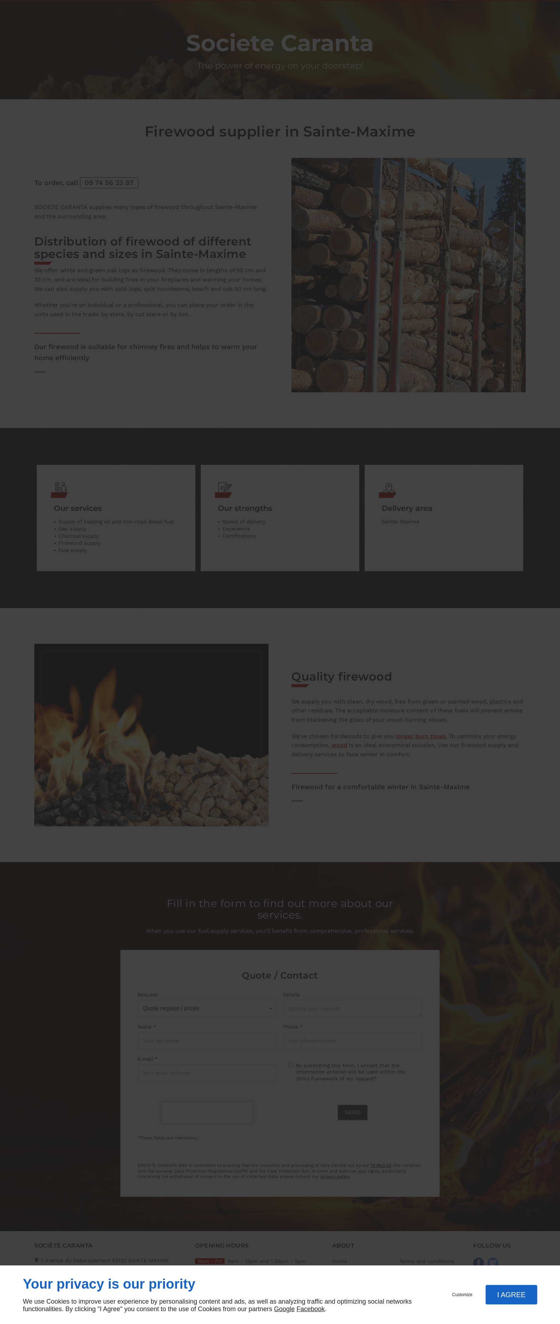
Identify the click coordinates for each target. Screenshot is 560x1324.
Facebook (310, 1309)
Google (284, 1309)
